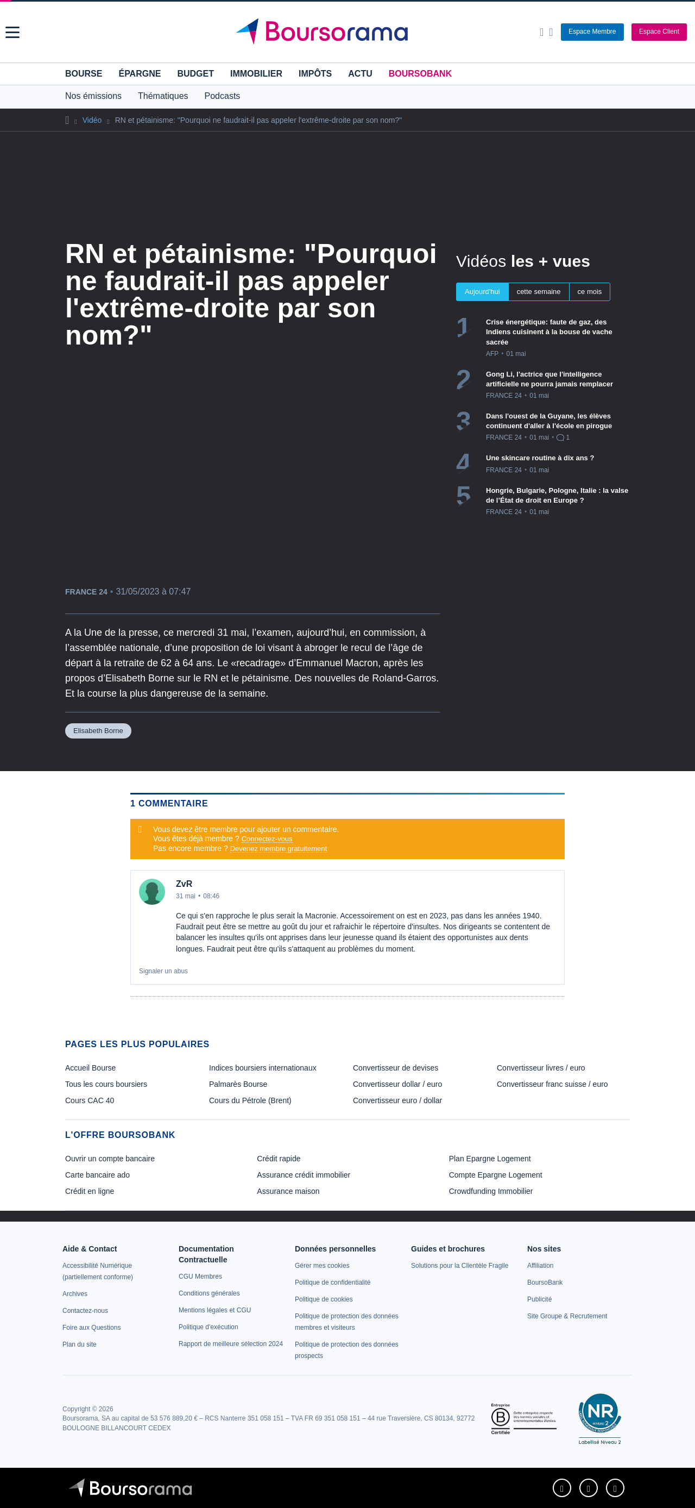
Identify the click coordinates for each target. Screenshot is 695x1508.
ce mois (590, 291)
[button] (12, 32)
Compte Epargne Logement (495, 1175)
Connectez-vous (267, 839)
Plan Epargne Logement (490, 1158)
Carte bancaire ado (97, 1175)
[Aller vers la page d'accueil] (349, 32)
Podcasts (223, 96)
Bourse (83, 73)
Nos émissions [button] (93, 96)
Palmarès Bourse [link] (238, 1084)
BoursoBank (420, 73)
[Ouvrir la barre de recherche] (542, 32)
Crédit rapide (278, 1158)
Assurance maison (288, 1191)
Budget (195, 73)
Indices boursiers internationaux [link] (263, 1067)
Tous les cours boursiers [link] (106, 1084)
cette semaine (539, 291)
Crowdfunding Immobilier (491, 1191)
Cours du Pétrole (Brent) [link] (250, 1100)
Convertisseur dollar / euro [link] (397, 1084)
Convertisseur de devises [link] (395, 1067)
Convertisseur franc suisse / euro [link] (552, 1084)
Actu (360, 73)
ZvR (184, 883)
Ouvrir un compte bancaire (110, 1158)
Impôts (315, 73)
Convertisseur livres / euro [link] (541, 1067)
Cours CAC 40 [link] (89, 1100)
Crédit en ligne (89, 1191)
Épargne (139, 73)
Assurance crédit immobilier (303, 1175)
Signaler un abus (163, 971)
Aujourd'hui (482, 291)
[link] (74, 1294)
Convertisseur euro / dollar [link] (397, 1100)
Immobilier (256, 73)
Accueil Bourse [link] (90, 1067)
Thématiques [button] (163, 96)
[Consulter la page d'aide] (551, 32)
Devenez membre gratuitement (278, 848)
